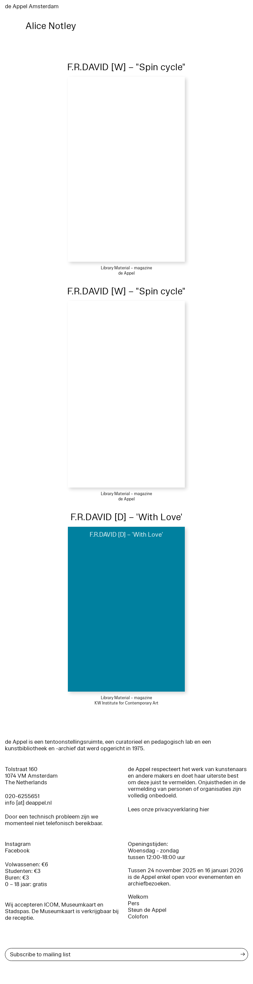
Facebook (17, 850)
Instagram (18, 844)
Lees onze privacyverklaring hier (168, 809)
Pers (133, 903)
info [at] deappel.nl (28, 803)
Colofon (138, 916)
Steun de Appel (147, 910)
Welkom (138, 897)
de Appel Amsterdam (32, 6)
